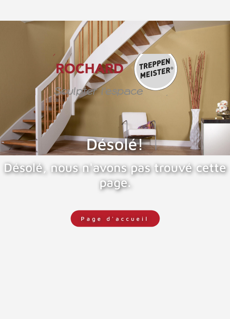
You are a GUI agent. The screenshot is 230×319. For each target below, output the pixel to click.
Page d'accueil (115, 218)
